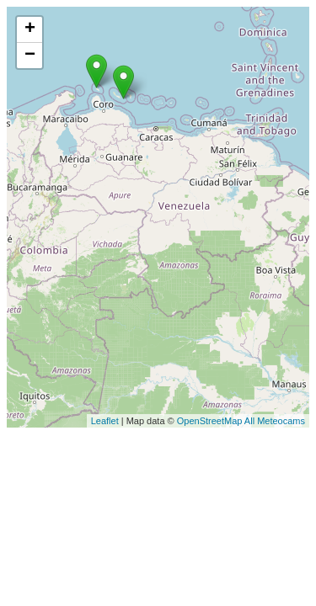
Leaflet (105, 421)
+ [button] (29, 29)
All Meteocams (274, 421)
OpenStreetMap (210, 421)
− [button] (29, 55)
